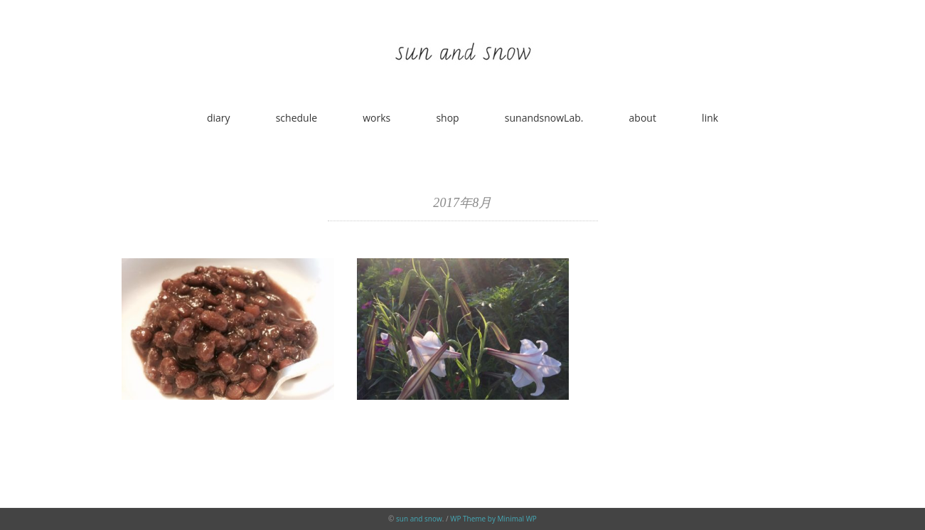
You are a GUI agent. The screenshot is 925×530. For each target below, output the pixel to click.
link (710, 117)
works (376, 117)
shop (447, 117)
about (642, 117)
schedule (296, 117)
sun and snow (419, 519)
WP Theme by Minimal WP (493, 519)
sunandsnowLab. (544, 117)
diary (218, 117)
